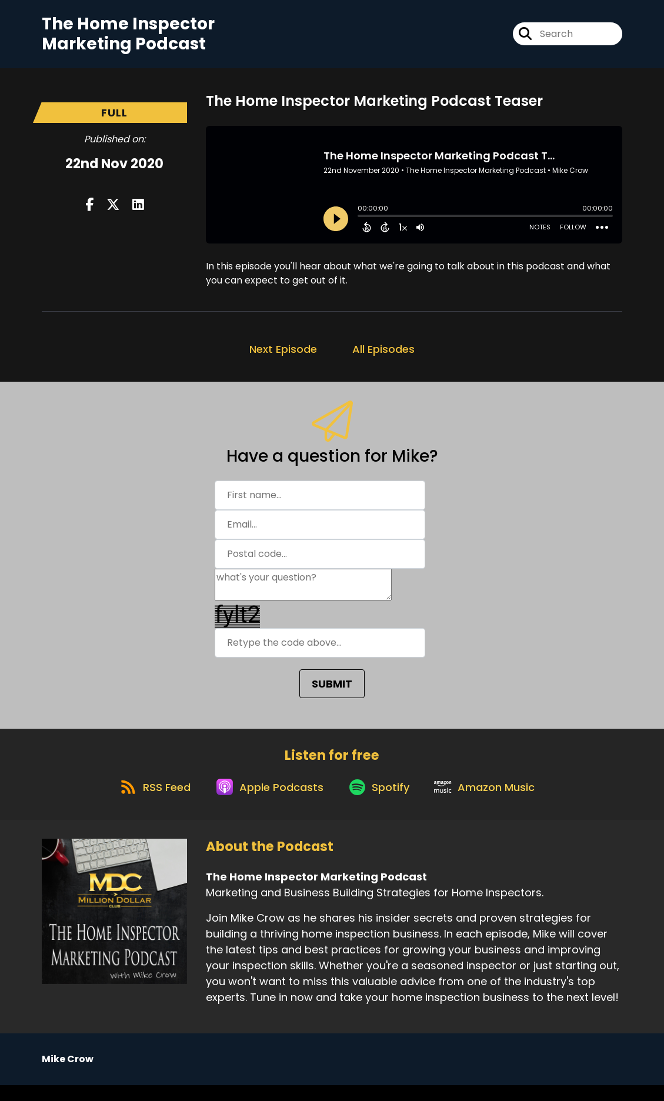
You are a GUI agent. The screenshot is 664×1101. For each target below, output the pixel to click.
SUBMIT (332, 690)
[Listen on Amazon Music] (493, 801)
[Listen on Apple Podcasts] (265, 801)
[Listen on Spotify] (381, 802)
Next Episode (283, 356)
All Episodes (383, 356)
